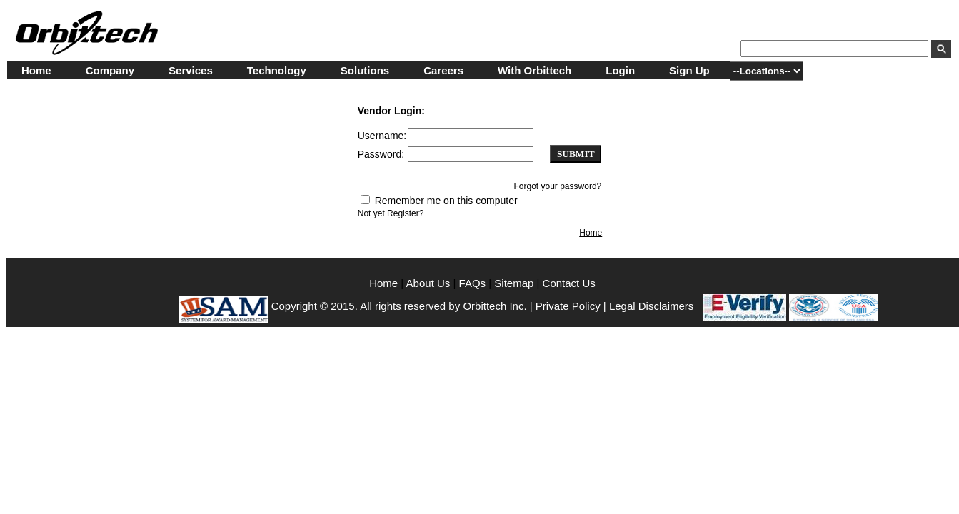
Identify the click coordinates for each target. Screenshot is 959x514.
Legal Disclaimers (651, 306)
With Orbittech (534, 70)
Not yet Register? (391, 213)
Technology (276, 70)
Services (191, 70)
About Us (429, 283)
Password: (381, 154)
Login (620, 70)
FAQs (472, 283)
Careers (443, 70)
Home (36, 70)
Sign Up (689, 70)
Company (110, 70)
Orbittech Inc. (494, 306)
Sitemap (513, 283)
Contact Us (569, 283)
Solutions (365, 70)
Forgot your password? (558, 186)
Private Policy (568, 306)
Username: (382, 135)
